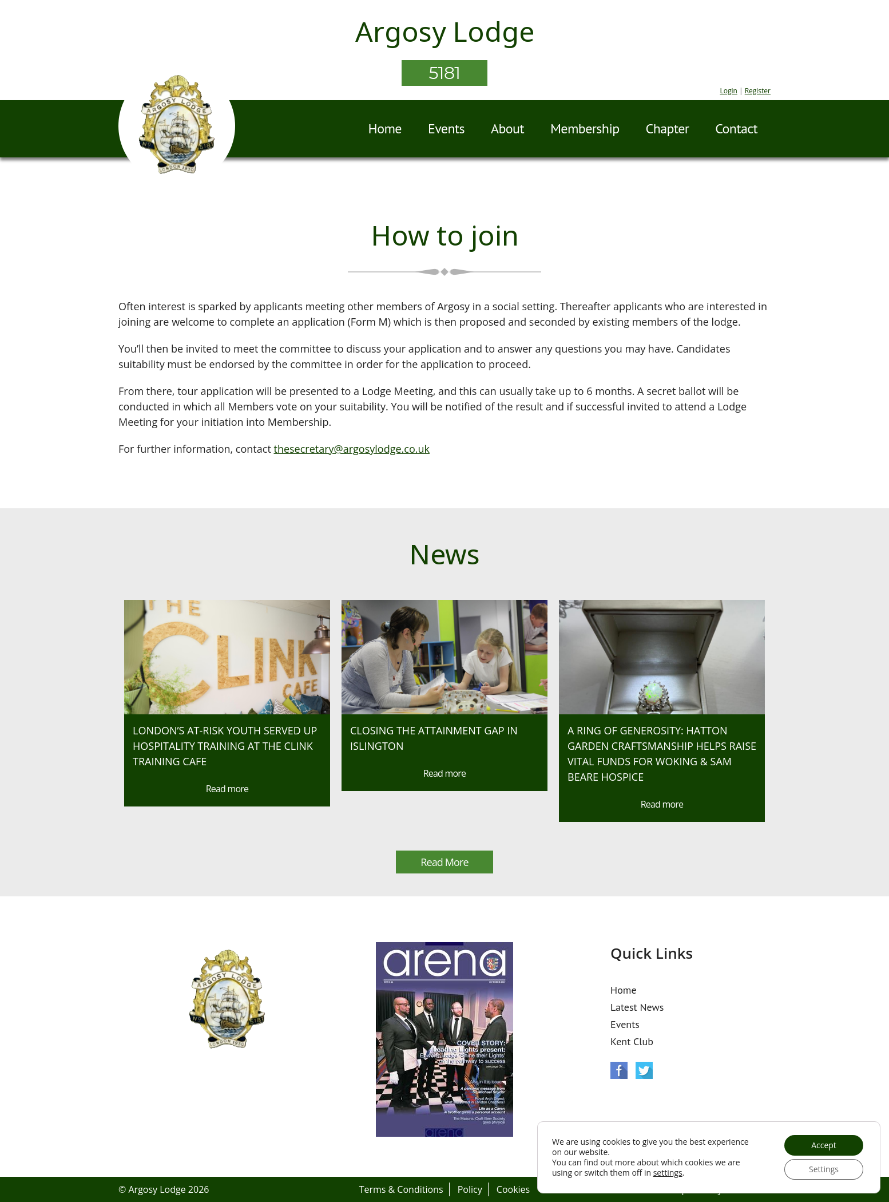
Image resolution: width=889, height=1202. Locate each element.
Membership (585, 128)
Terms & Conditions (401, 1189)
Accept (823, 1145)
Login (728, 91)
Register (758, 91)
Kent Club (631, 1041)
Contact (736, 128)
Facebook (619, 1070)
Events (446, 128)
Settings (824, 1169)
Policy (470, 1189)
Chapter (667, 128)
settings (667, 1173)
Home (385, 128)
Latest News (637, 1007)
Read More (444, 862)
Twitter (644, 1070)
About (507, 128)
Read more (227, 788)
